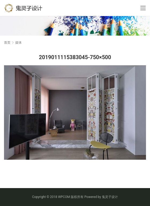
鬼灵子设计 (110, 197)
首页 (7, 42)
